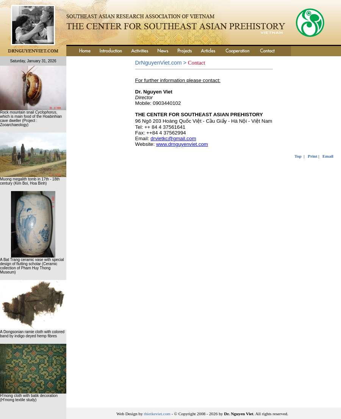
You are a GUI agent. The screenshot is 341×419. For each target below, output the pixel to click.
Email (327, 156)
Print (312, 156)
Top (297, 156)
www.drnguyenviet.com (182, 144)
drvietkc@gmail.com (173, 138)
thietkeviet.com (157, 413)
